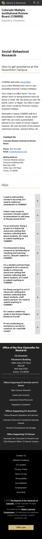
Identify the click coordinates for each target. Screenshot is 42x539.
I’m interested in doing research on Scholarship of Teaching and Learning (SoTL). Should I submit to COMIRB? (21, 253)
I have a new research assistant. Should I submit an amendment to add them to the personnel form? (21, 215)
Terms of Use (21, 474)
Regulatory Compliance (13, 20)
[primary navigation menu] (38, 3)
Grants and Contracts (20, 395)
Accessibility (20, 478)
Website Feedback (21, 460)
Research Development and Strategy (21, 428)
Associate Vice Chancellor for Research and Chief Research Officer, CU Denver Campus (21, 440)
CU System (21, 465)
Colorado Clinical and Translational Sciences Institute (21, 421)
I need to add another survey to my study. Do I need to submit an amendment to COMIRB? (21, 201)
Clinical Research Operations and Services (21, 415)
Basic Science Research (21, 390)
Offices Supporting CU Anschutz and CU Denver (21, 384)
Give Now (21, 492)
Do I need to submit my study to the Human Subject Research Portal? (21, 314)
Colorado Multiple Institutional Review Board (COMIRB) (15, 13)
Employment (21, 488)
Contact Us (21, 455)
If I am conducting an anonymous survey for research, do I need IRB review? (21, 327)
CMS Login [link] (21, 527)
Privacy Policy (21, 469)
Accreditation (21, 483)
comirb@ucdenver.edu (18, 152)
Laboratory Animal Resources (21, 400)
